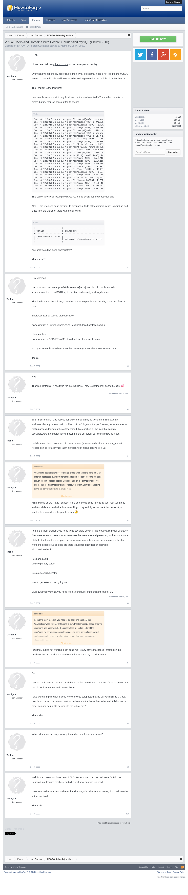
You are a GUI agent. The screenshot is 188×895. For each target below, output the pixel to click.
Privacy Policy (178, 872)
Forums (36, 20)
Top (176, 867)
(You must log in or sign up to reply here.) (114, 823)
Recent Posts (35, 27)
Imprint (161, 867)
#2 (128, 366)
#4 (128, 456)
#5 (128, 520)
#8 (128, 724)
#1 (128, 268)
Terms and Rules (164, 872)
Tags (23, 20)
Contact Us (143, 867)
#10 (127, 814)
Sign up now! (158, 39)
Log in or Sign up (173, 2)
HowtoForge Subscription (95, 20)
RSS (182, 867)
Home (169, 867)
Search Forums (16, 27)
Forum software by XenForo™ (27, 872)
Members (50, 20)
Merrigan (65, 45)
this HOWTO (61, 64)
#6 (128, 603)
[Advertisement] (158, 180)
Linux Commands (69, 20)
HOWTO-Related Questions (34, 45)
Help (153, 867)
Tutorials (11, 20)
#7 (128, 663)
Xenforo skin (10, 867)
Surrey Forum (179, 877)
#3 (128, 409)
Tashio (10, 299)
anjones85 (176, 126)
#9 (128, 767)
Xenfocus (22, 867)
